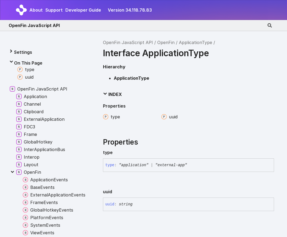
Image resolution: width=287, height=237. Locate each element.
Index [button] (112, 94)
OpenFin (166, 42)
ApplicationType (195, 42)
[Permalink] (117, 152)
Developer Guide (83, 10)
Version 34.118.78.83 (130, 10)
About (36, 10)
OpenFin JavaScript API (34, 25)
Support (54, 10)
